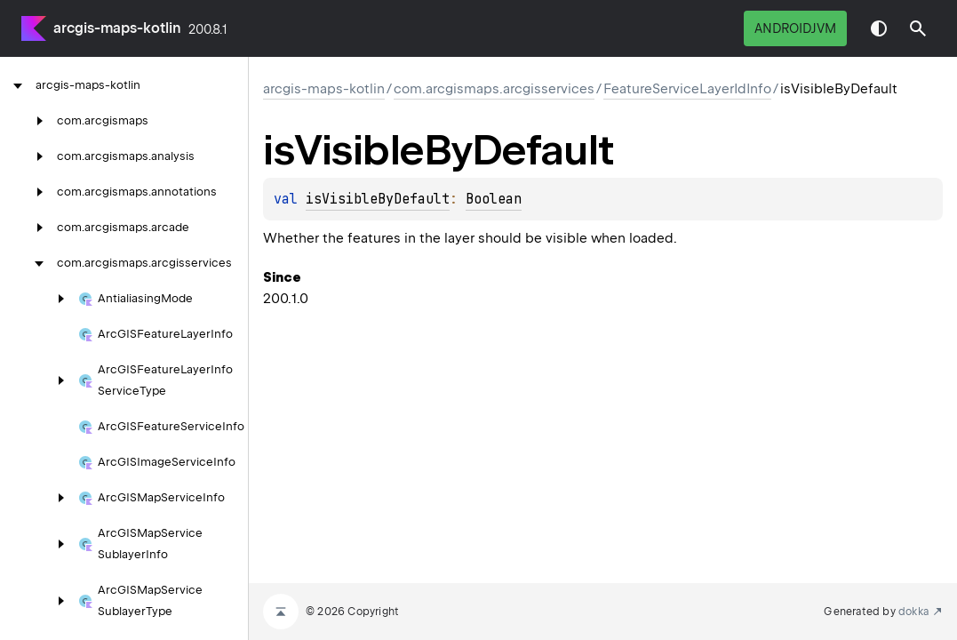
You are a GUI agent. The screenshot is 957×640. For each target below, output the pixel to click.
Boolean (494, 199)
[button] (918, 28)
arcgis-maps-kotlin (117, 28)
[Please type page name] (918, 28)
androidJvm (795, 28)
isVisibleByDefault (378, 199)
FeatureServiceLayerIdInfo (687, 89)
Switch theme (879, 28)
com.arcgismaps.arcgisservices (494, 89)
